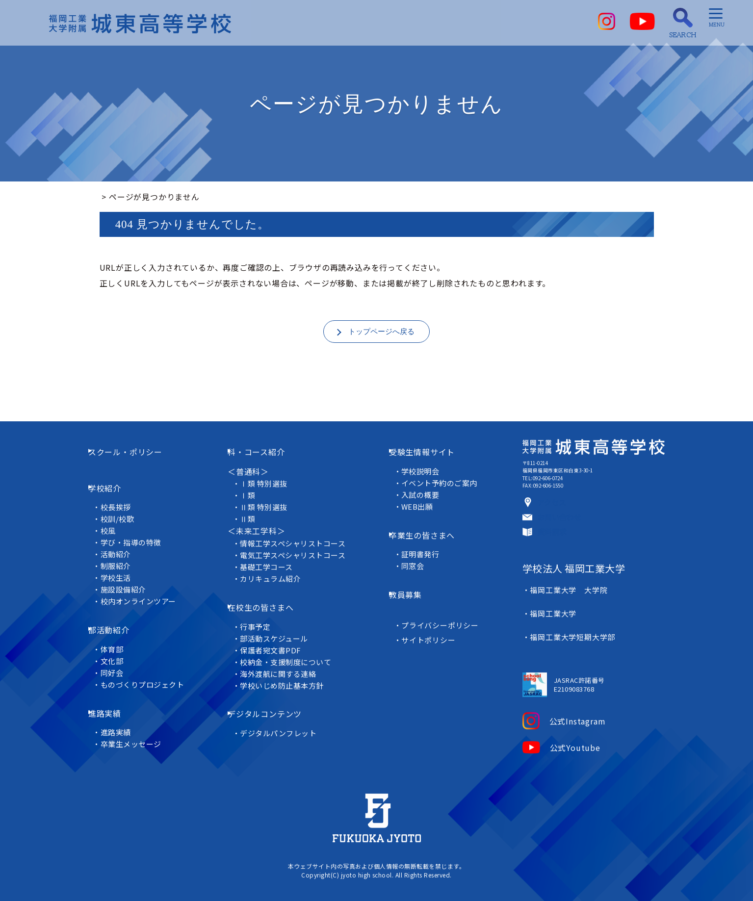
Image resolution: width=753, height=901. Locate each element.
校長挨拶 (122, 498)
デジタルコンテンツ (274, 698)
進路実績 (116, 684)
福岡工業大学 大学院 (565, 625)
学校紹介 (116, 486)
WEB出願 (421, 511)
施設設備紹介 (130, 581)
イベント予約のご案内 (443, 488)
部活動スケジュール (279, 629)
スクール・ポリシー (137, 463)
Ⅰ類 (252, 500)
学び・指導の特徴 (138, 534)
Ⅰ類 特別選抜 (269, 489)
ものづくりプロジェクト (150, 662)
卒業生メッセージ (138, 708)
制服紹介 (122, 557)
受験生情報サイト (430, 463)
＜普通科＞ (249, 476)
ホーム (112, 197)
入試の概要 (424, 499)
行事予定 (260, 618)
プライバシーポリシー (443, 602)
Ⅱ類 (252, 524)
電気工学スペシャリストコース (298, 560)
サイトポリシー (432, 617)
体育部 (118, 626)
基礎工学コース (272, 571)
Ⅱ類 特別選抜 (269, 512)
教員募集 (413, 579)
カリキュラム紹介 (276, 583)
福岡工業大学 (549, 637)
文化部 (118, 638)
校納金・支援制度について (291, 653)
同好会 (118, 650)
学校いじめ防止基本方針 (287, 676)
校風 (115, 522)
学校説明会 (424, 476)
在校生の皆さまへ (270, 605)
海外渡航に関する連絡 (283, 665)
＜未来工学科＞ (258, 536)
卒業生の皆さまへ (430, 533)
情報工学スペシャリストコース (298, 548)
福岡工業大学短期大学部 (569, 649)
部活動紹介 (120, 614)
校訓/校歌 (124, 510)
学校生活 (122, 569)
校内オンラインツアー (145, 593)
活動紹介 (122, 546)
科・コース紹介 (265, 463)
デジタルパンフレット (284, 710)
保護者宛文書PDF (276, 641)
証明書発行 (424, 546)
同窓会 (416, 557)
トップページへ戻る (381, 332)
